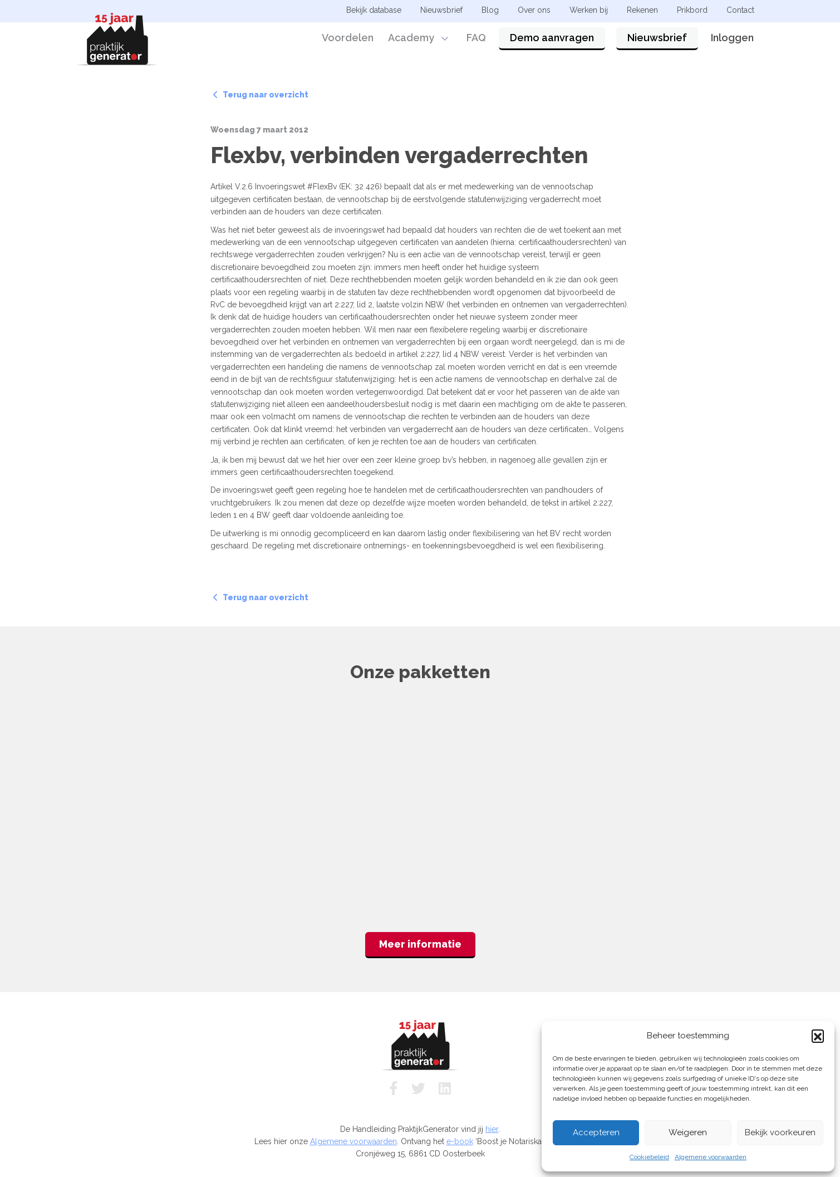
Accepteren (596, 1132)
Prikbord (692, 10)
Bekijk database (373, 10)
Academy (411, 40)
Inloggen (732, 40)
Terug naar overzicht (260, 94)
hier (491, 1129)
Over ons (534, 10)
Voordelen (348, 40)
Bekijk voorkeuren (780, 1132)
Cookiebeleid (649, 1157)
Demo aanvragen (552, 40)
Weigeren (688, 1132)
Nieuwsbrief (657, 40)
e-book (459, 1141)
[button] (817, 1035)
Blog (490, 10)
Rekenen (642, 10)
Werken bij (588, 10)
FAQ (476, 40)
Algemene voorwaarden (710, 1157)
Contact (740, 10)
